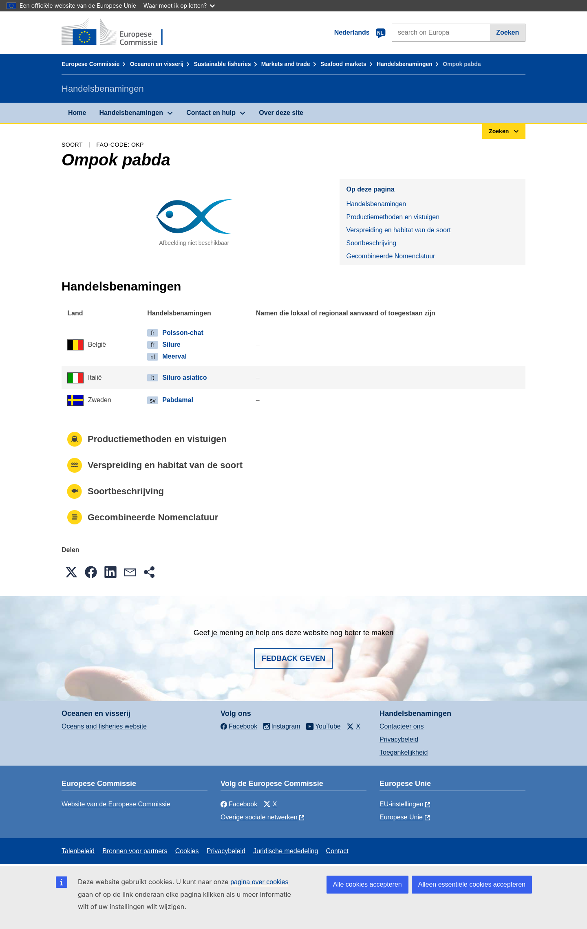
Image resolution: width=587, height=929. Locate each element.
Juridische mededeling (285, 851)
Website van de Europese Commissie (116, 804)
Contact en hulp (211, 112)
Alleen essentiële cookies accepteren (471, 884)
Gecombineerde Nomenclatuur (390, 256)
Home (77, 112)
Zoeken (507, 32)
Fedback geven (293, 658)
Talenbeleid (78, 851)
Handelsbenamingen (405, 64)
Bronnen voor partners (134, 851)
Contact (337, 851)
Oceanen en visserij (157, 64)
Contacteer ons (402, 726)
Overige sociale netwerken (259, 817)
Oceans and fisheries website (104, 726)
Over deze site (281, 112)
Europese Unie (401, 817)
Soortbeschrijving (371, 243)
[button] (71, 572)
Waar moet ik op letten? (179, 5)
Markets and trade (285, 64)
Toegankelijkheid (404, 752)
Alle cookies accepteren (367, 884)
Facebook (239, 804)
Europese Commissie (90, 64)
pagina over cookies (259, 881)
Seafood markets (343, 64)
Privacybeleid (399, 739)
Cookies (187, 851)
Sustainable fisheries (222, 64)
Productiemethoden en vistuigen (392, 217)
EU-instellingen (402, 804)
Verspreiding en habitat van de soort (398, 230)
